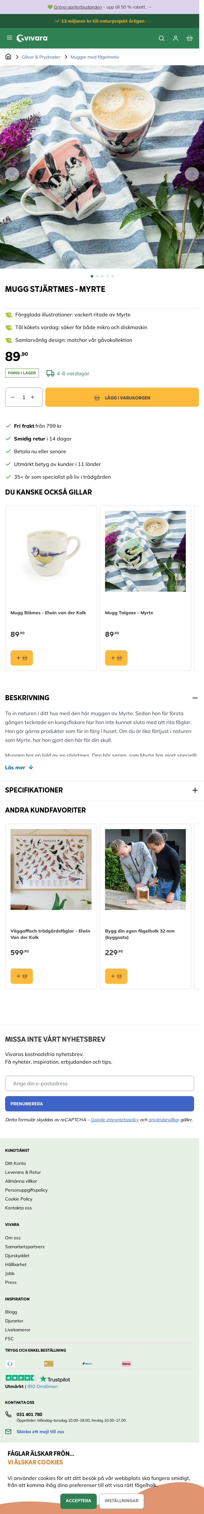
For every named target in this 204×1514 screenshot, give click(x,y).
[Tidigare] (12, 174)
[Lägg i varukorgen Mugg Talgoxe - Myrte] (116, 657)
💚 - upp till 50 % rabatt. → (99, 7)
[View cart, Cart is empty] (190, 38)
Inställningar (122, 1501)
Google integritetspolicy (115, 1120)
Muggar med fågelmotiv (95, 57)
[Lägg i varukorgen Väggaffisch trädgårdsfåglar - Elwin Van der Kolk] (22, 976)
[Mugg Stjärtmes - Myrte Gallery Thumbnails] (102, 276)
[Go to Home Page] (8, 57)
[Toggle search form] (162, 38)
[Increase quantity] (36, 397)
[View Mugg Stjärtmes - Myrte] (92, 276)
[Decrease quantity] (10, 397)
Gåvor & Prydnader (41, 57)
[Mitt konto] (176, 38)
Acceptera (78, 1501)
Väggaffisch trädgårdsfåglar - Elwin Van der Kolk (50, 934)
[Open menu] (10, 38)
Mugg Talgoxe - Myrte (129, 613)
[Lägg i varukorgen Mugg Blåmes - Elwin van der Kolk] (22, 657)
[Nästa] (192, 174)
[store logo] (32, 38)
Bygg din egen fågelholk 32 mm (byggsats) (140, 934)
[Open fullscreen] (102, 167)
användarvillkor (163, 1120)
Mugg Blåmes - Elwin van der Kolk (48, 613)
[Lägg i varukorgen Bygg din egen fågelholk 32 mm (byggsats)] (116, 976)
